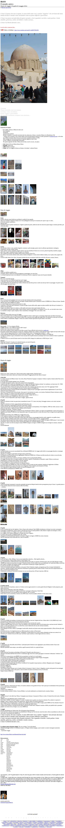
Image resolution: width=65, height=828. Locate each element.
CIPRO (52, 821)
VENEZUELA (42, 826)
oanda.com (45, 330)
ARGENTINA (13, 821)
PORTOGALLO (5, 825)
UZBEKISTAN (35, 826)
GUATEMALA (53, 822)
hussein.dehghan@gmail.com (8, 784)
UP (8, 821)
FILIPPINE (40, 822)
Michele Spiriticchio (6, 7)
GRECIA (46, 822)
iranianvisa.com (53, 136)
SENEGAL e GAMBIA (27, 825)
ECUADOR (15, 822)
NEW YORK (13, 824)
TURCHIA (21, 826)
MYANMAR (6, 824)
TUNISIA (16, 826)
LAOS (34, 823)
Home (5, 821)
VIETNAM (49, 826)
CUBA (10, 822)
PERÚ (36, 824)
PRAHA (12, 825)
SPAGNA (35, 825)
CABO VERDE (32, 821)
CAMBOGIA (39, 821)
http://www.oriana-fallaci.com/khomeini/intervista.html (13, 734)
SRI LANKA (41, 825)
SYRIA (46, 825)
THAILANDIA (59, 825)
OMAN (26, 824)
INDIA (4, 823)
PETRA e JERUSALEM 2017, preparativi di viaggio (50, 824)
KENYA (30, 823)
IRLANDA (20, 823)
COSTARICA (5, 822)
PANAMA (32, 824)
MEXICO (53, 823)
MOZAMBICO (59, 823)
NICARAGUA (21, 824)
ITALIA (25, 823)
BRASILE (25, 821)
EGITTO (21, 822)
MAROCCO (46, 823)
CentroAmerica (47, 821)
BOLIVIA (20, 821)
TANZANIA (52, 825)
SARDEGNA (18, 825)
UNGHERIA (27, 826)
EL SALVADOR (28, 822)
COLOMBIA (58, 821)
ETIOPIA (35, 822)
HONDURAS (60, 822)
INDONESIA (9, 823)
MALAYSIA (40, 823)
